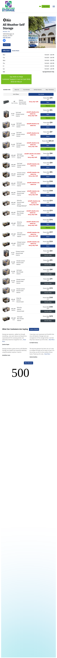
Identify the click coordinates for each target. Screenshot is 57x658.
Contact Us (7, 44)
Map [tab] (50, 89)
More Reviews (28, 363)
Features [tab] (38, 89)
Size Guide (41, 94)
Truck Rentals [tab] (26, 89)
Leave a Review (34, 329)
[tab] (7, 90)
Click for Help (48, 255)
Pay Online (46, 6)
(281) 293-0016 (6, 37)
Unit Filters (16, 94)
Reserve (48, 106)
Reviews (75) (6, 31)
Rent (48, 102)
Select (48, 127)
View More (33, 45)
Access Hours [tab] (15, 50)
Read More (51, 339)
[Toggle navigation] (54, 6)
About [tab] (17, 89)
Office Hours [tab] (6, 50)
